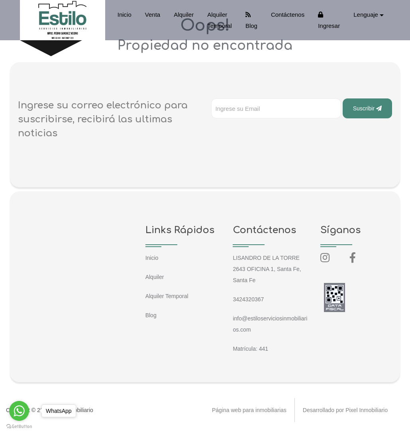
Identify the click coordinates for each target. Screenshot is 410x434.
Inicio (124, 14)
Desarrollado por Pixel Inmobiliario (345, 410)
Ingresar (329, 20)
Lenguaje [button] (365, 14)
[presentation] (271, 134)
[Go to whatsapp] (19, 411)
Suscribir (367, 108)
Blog (251, 20)
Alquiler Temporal (219, 20)
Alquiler (184, 14)
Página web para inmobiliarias (249, 410)
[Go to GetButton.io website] (19, 426)
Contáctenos (287, 14)
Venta (152, 14)
